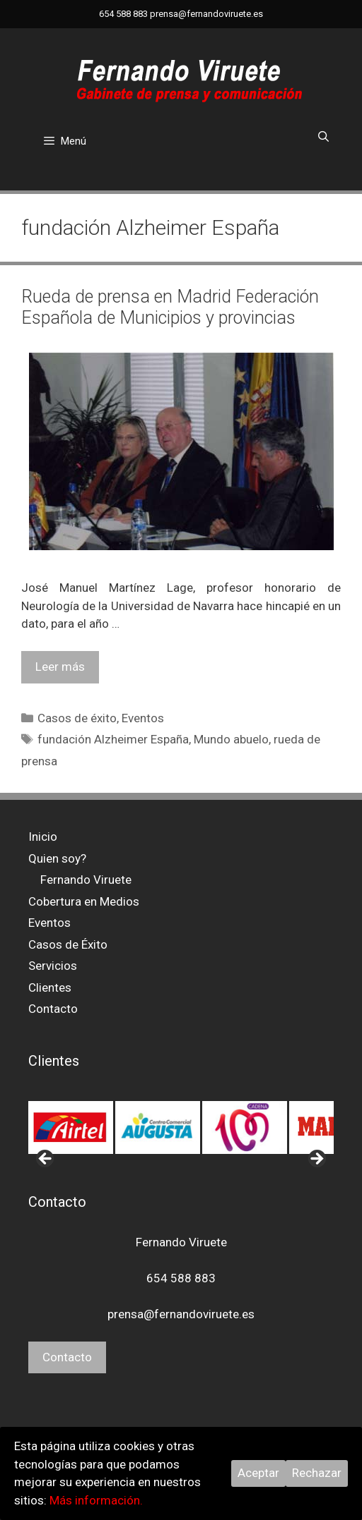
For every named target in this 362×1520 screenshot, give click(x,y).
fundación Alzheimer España (113, 739)
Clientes (49, 987)
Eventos (143, 718)
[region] (181, 1128)
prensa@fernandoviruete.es (206, 13)
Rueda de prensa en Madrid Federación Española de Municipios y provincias (170, 307)
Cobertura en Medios (83, 901)
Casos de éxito (77, 718)
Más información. (96, 1500)
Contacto (53, 1009)
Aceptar (258, 1473)
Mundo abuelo (231, 739)
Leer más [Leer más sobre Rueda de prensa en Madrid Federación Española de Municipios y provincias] (60, 666)
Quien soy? (57, 858)
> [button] (316, 1159)
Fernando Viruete (86, 880)
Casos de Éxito (67, 944)
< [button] (46, 1159)
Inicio (42, 836)
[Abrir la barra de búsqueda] (323, 137)
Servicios (52, 966)
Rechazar (316, 1473)
